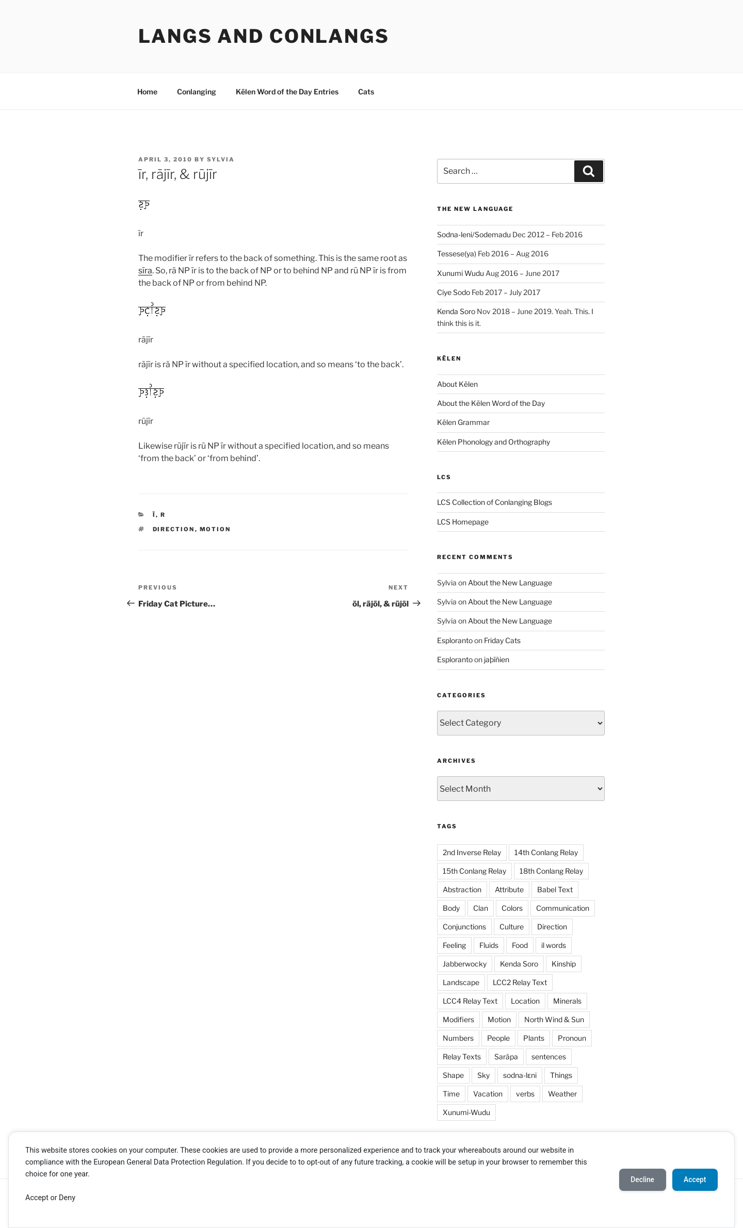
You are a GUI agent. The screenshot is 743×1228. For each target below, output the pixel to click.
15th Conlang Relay (474, 870)
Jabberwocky (465, 963)
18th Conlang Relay (551, 870)
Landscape (461, 982)
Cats (366, 91)
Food (520, 945)
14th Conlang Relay (546, 852)
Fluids (488, 945)
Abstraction (462, 889)
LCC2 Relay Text (520, 982)
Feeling (454, 945)
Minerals (567, 1000)
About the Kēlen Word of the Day (491, 403)
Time (451, 1093)
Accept (37, 1197)
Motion (215, 529)
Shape (453, 1075)
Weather (562, 1093)
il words (553, 945)
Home (147, 91)
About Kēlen (457, 384)
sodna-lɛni (520, 1075)
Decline (640, 1179)
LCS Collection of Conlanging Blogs (494, 502)
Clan (480, 908)
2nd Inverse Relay (472, 852)
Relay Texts (462, 1056)
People (498, 1038)
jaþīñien (496, 659)
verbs (525, 1093)
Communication (562, 908)
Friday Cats (502, 640)
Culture (511, 926)
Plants (533, 1038)
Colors (512, 908)
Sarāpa (506, 1056)
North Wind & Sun (554, 1019)
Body (451, 908)
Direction (174, 529)
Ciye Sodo (453, 292)
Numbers (458, 1038)
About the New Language (510, 582)
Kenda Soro (456, 311)
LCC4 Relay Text (470, 1000)
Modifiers (458, 1019)
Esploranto (455, 640)
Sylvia (221, 159)
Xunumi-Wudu (466, 1112)
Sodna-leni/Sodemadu (474, 234)
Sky (483, 1075)
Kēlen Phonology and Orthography (493, 441)
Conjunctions (464, 926)
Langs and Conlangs (264, 36)
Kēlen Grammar (463, 422)
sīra (145, 270)
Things (561, 1075)
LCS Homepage (463, 521)
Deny (67, 1197)
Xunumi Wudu (460, 273)
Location (525, 1000)
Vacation (488, 1093)
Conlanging (196, 91)
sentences (548, 1056)
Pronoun (572, 1038)
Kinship (564, 963)
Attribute (509, 889)
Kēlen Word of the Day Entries (287, 91)
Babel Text (555, 889)
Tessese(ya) (456, 253)
